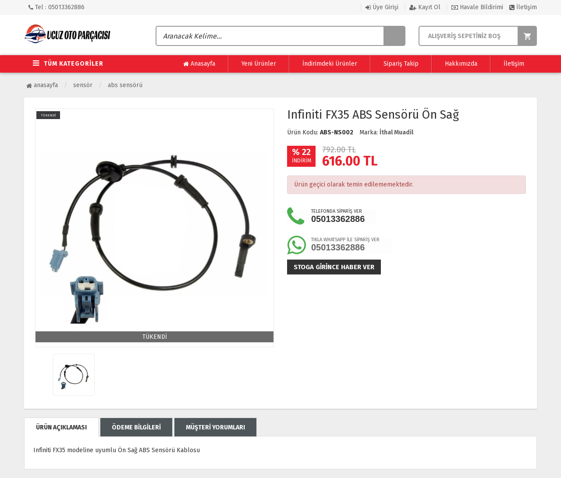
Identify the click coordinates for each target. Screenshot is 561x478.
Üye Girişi (382, 7)
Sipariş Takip (401, 63)
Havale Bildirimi (477, 7)
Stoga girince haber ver (334, 267)
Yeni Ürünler (258, 63)
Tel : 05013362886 (56, 7)
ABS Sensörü (125, 85)
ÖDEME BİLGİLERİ (136, 427)
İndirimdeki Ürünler (329, 63)
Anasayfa (199, 64)
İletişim (523, 7)
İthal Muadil (396, 132)
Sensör (82, 85)
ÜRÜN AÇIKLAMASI (61, 427)
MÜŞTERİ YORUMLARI (215, 427)
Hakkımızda (461, 63)
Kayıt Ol (424, 7)
